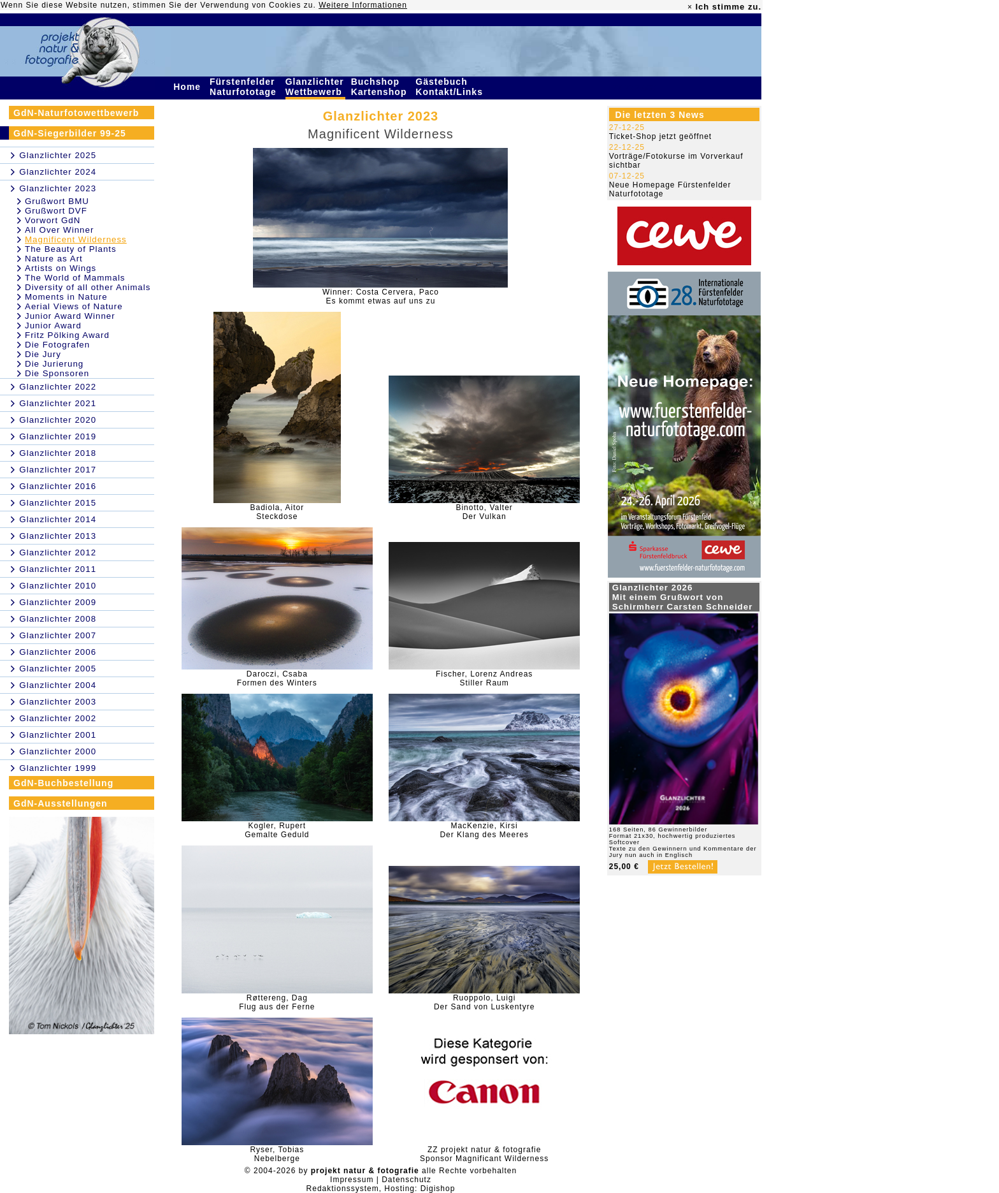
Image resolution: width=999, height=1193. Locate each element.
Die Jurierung (54, 364)
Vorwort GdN (52, 220)
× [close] (690, 7)
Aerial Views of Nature (74, 306)
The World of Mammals (75, 277)
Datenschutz (406, 1179)
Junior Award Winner (70, 316)
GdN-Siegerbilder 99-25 (69, 133)
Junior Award (53, 325)
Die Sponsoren (57, 373)
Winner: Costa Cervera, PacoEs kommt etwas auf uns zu (380, 296)
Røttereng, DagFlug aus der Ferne (277, 1002)
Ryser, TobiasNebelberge (277, 1154)
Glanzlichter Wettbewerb (315, 87)
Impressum (351, 1179)
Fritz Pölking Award (67, 335)
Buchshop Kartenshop (380, 87)
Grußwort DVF (56, 211)
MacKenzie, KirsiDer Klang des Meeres (484, 830)
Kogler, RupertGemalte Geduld (277, 830)
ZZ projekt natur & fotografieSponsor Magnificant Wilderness (484, 1154)
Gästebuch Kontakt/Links (450, 87)
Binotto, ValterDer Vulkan (484, 512)
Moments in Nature (66, 297)
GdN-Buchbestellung (63, 783)
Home (188, 87)
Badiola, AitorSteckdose (277, 512)
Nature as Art (54, 258)
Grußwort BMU (57, 201)
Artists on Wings (60, 268)
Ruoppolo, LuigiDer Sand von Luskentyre (484, 1002)
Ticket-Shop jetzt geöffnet (660, 136)
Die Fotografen (57, 344)
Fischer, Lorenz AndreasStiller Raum (484, 678)
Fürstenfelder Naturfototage (245, 87)
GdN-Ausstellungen (60, 803)
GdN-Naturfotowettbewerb (76, 113)
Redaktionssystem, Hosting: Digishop (381, 1188)
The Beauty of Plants (71, 249)
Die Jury (43, 354)
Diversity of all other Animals (87, 287)
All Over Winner (59, 230)
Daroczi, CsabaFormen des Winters (277, 678)
